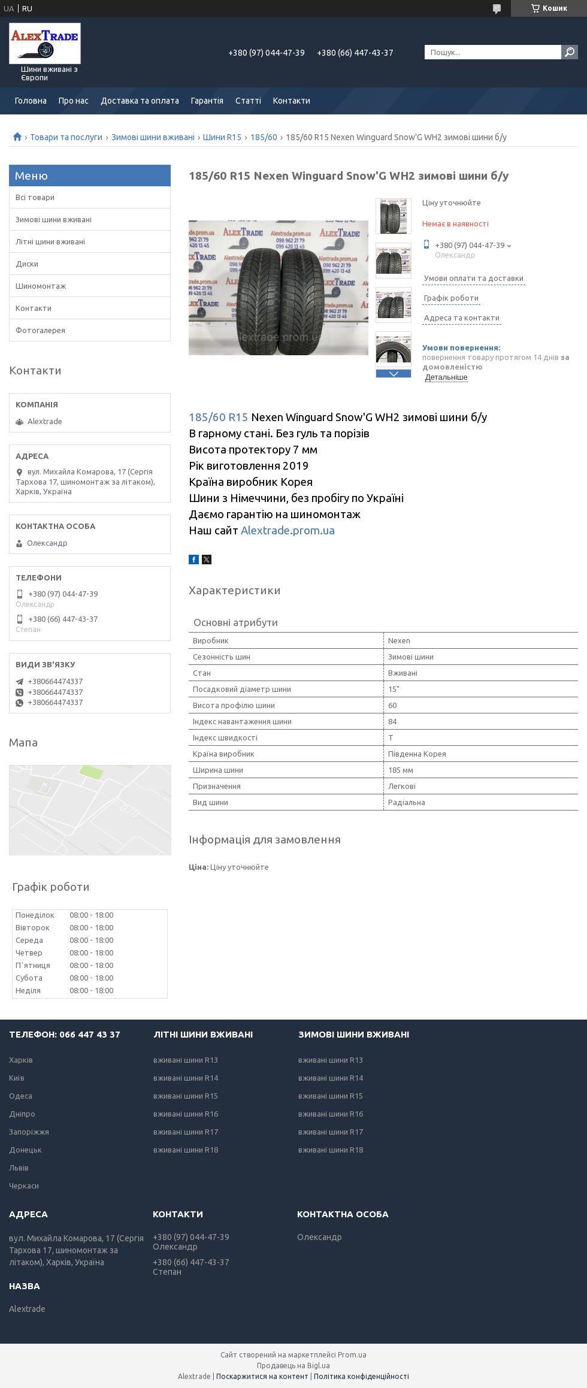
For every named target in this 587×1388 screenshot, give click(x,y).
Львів (19, 1167)
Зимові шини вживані (153, 137)
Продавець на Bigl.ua (293, 1365)
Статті (248, 100)
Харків (21, 1060)
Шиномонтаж (41, 286)
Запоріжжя (29, 1131)
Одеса (20, 1095)
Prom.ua (352, 1355)
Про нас (74, 100)
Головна (31, 100)
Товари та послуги (66, 137)
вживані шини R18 (185, 1149)
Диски (27, 263)
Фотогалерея (40, 330)
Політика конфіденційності (361, 1376)
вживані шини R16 (185, 1113)
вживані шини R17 (185, 1131)
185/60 (263, 137)
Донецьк (25, 1149)
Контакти (291, 100)
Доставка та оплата (140, 100)
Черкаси (24, 1185)
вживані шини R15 (185, 1095)
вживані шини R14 (185, 1077)
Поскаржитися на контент (262, 1376)
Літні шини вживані (50, 241)
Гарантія (207, 100)
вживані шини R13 (185, 1060)
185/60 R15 (219, 417)
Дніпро (22, 1113)
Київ (17, 1077)
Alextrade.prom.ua (288, 530)
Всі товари (35, 197)
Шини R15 (222, 137)
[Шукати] (569, 52)
